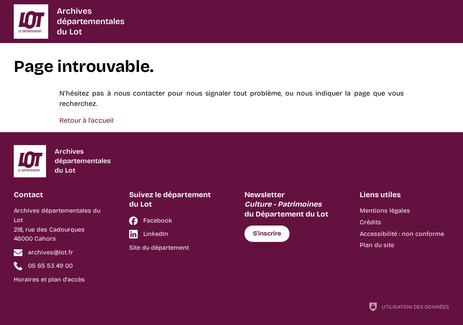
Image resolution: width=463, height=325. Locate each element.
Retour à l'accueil (86, 120)
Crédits (370, 222)
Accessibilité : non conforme (402, 234)
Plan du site (377, 245)
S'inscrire (267, 233)
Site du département (159, 247)
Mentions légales (385, 210)
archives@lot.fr (50, 252)
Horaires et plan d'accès (49, 279)
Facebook (157, 220)
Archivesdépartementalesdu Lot (90, 21)
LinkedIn (155, 234)
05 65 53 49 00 (50, 265)
